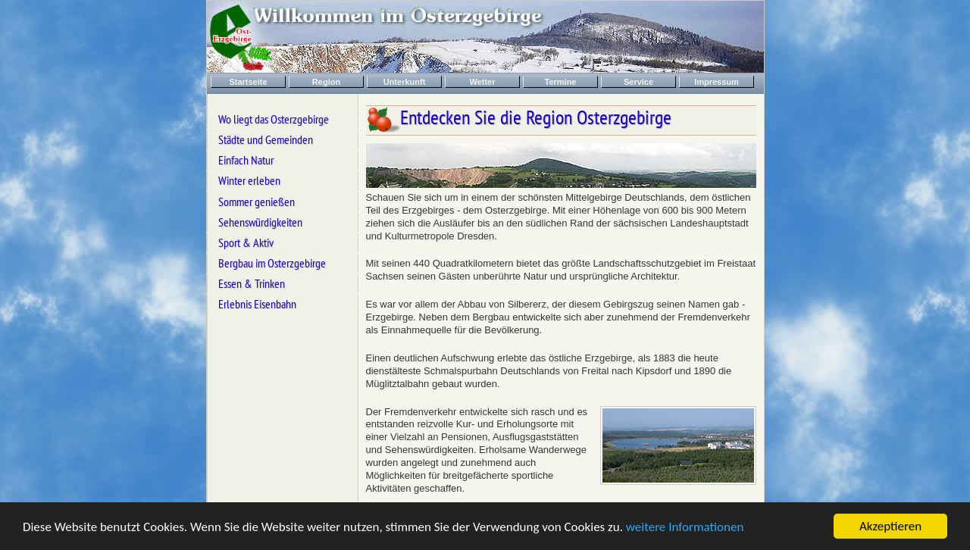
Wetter (482, 81)
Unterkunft (404, 81)
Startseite (248, 81)
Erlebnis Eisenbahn (257, 303)
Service (638, 81)
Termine (561, 81)
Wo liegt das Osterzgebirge (273, 119)
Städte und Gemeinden (265, 139)
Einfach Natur (246, 159)
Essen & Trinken (251, 283)
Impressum (716, 81)
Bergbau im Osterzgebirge (272, 262)
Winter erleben (249, 180)
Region (326, 81)
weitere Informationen (685, 527)
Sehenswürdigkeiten (260, 222)
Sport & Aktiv (246, 242)
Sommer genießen (256, 201)
